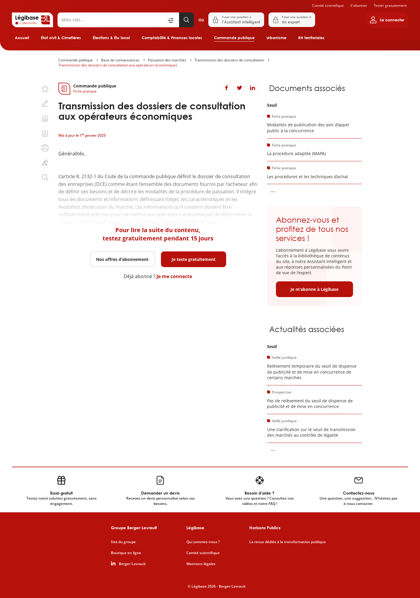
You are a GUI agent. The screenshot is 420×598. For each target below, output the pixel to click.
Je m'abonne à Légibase (314, 289)
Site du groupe (123, 542)
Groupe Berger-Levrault (134, 527)
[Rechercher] (112, 20)
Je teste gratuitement (193, 259)
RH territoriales (311, 37)
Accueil (22, 37)
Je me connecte (174, 276)
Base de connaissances (120, 60)
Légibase (195, 527)
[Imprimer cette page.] (45, 148)
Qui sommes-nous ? (203, 542)
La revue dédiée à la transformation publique (287, 542)
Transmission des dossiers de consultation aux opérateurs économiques (117, 65)
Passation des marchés (167, 60)
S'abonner (358, 5)
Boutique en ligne (126, 553)
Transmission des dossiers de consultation (229, 60)
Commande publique (234, 37)
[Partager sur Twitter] (239, 88)
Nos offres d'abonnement (122, 259)
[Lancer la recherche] (186, 19)
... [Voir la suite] (273, 190)
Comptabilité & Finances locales (172, 37)
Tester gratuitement (390, 5)
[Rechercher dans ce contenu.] (45, 178)
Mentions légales (200, 564)
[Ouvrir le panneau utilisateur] (387, 19)
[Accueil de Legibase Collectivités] (32, 19)
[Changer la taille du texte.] (45, 163)
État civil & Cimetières (61, 37)
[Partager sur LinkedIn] (252, 88)
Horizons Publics (264, 527)
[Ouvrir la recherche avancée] (173, 20)
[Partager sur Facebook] (226, 88)
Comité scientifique (328, 5)
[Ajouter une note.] (45, 103)
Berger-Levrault (132, 564)
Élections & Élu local (111, 37)
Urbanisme (276, 37)
